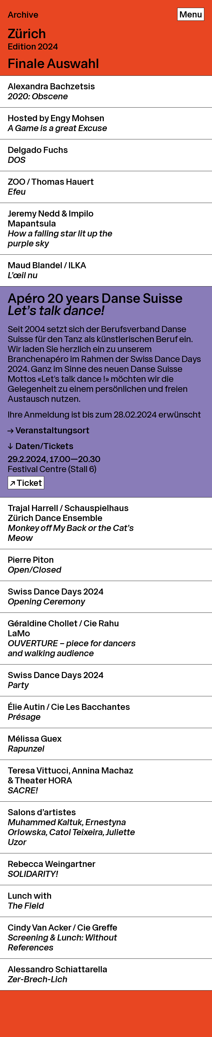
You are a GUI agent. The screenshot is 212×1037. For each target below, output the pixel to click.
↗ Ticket (26, 483)
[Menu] (190, 14)
